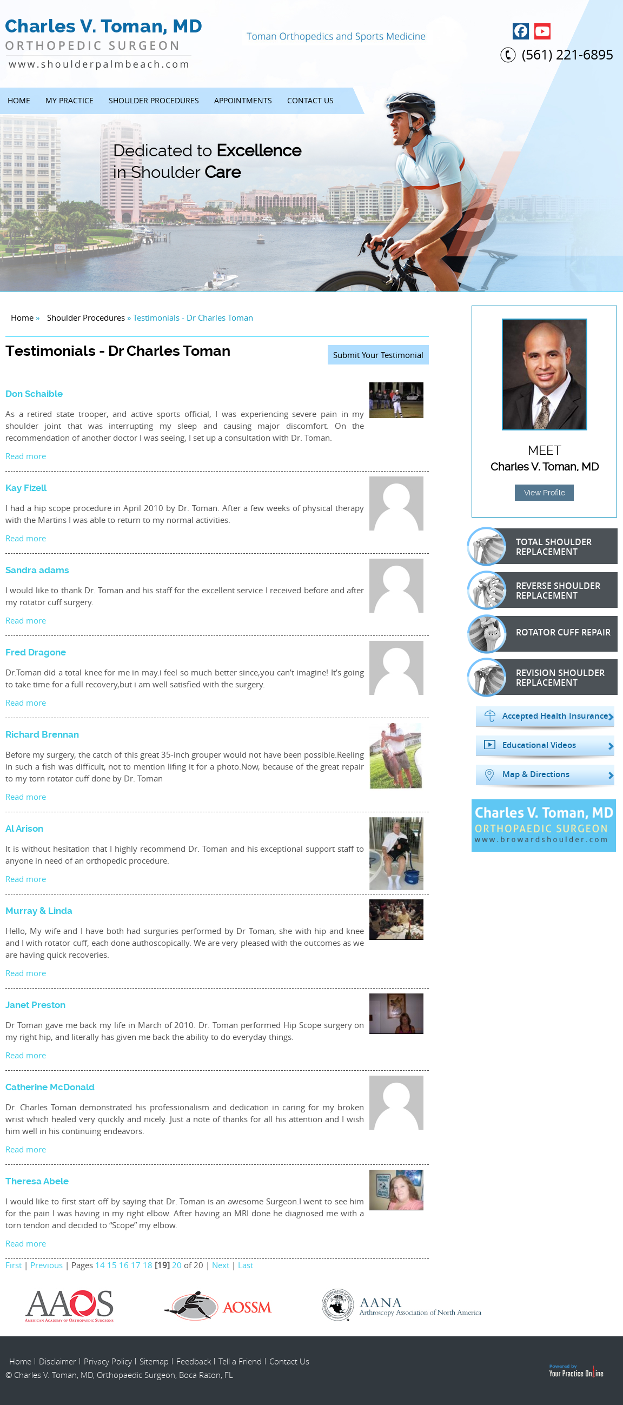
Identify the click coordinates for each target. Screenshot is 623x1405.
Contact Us (310, 100)
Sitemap (154, 1361)
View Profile (544, 492)
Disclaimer (57, 1361)
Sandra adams (37, 570)
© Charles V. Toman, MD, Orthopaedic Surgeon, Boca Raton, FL (119, 1374)
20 (177, 1265)
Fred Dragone (35, 652)
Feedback (193, 1361)
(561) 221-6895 (567, 54)
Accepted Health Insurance (555, 716)
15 (112, 1265)
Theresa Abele (37, 1181)
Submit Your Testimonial (378, 354)
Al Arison (24, 828)
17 (136, 1265)
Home (19, 100)
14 (100, 1265)
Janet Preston (35, 1004)
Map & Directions (535, 774)
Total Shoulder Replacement (535, 546)
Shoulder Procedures (154, 100)
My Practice (69, 100)
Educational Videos (539, 745)
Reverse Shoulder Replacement (539, 590)
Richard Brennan (42, 734)
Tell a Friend (240, 1361)
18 (148, 1265)
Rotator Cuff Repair (545, 634)
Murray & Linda (38, 910)
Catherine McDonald (50, 1087)
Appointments (243, 100)
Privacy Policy (108, 1361)
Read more (25, 455)
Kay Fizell (26, 487)
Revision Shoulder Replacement (542, 677)
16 (124, 1265)
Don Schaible (34, 393)
